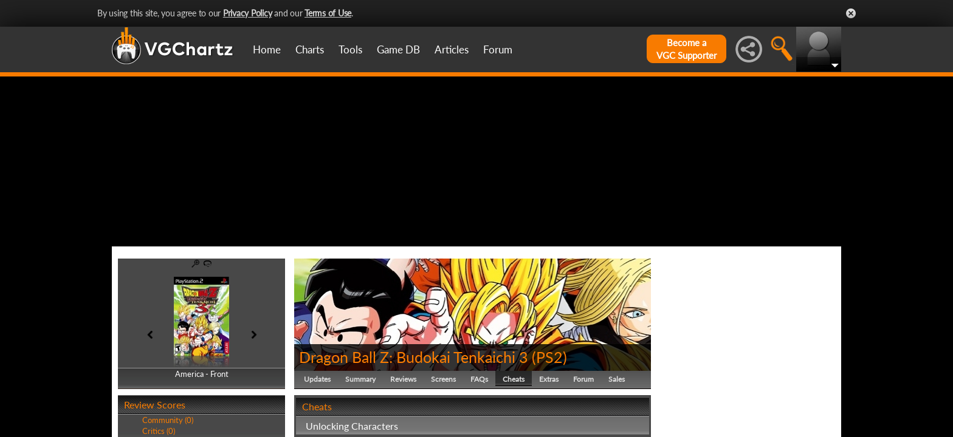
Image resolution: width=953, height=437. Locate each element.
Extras (549, 379)
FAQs (479, 379)
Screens (443, 379)
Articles (452, 49)
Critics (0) (158, 431)
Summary (360, 379)
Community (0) (167, 420)
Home (267, 49)
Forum (497, 49)
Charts (309, 49)
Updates (317, 379)
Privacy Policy (247, 13)
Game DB (398, 49)
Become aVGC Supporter (686, 49)
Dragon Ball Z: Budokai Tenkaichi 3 (413, 357)
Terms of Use (327, 13)
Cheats (514, 379)
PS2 (549, 357)
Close (851, 13)
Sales (616, 379)
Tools (350, 49)
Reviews (403, 379)
